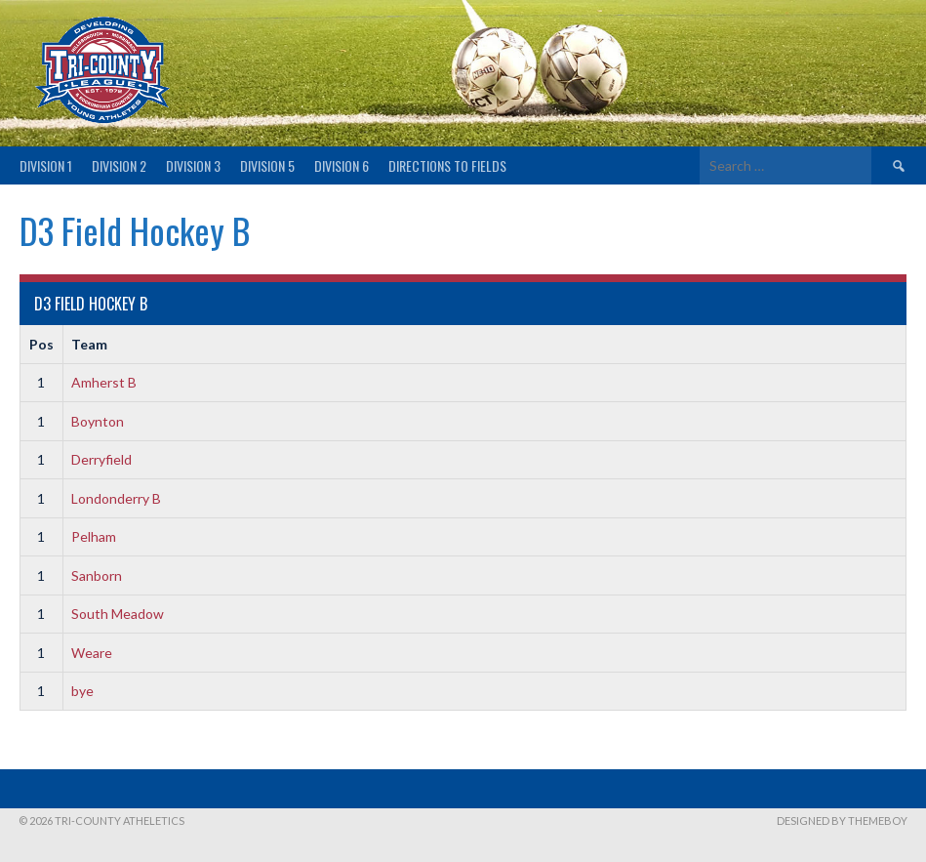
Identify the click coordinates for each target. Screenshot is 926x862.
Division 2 (119, 165)
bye (82, 690)
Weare (91, 652)
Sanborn (96, 575)
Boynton (97, 421)
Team (89, 344)
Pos (41, 344)
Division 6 (341, 165)
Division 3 (193, 165)
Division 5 (267, 165)
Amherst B (104, 382)
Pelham (93, 536)
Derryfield (101, 459)
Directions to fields (447, 165)
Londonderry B (116, 498)
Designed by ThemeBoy (842, 820)
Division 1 (46, 165)
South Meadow (117, 613)
